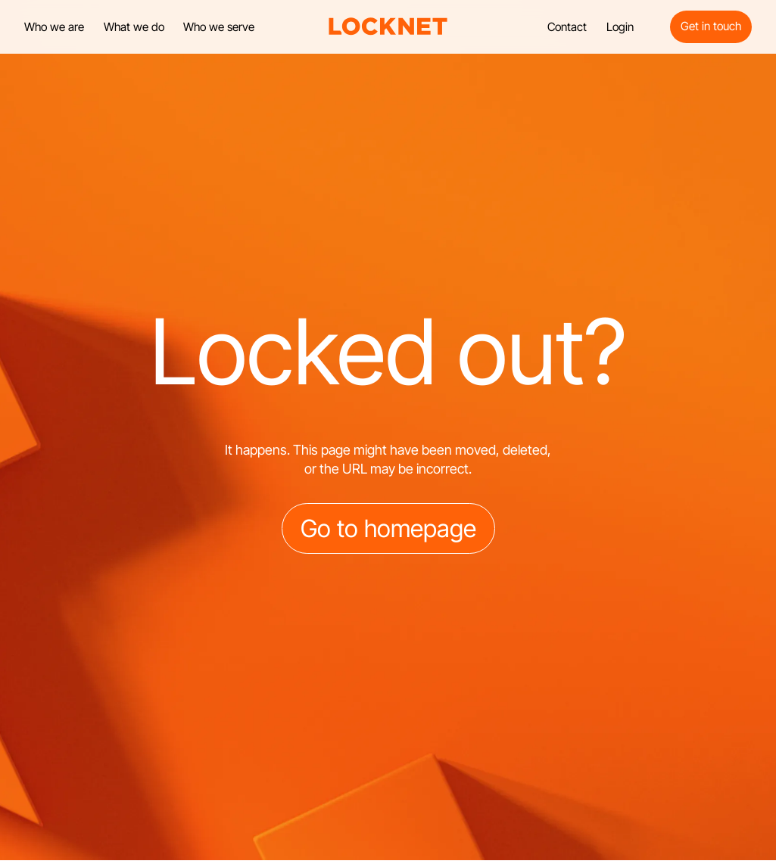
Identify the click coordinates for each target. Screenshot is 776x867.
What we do (134, 27)
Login (620, 27)
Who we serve (218, 27)
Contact (567, 27)
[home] (388, 26)
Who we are (54, 27)
